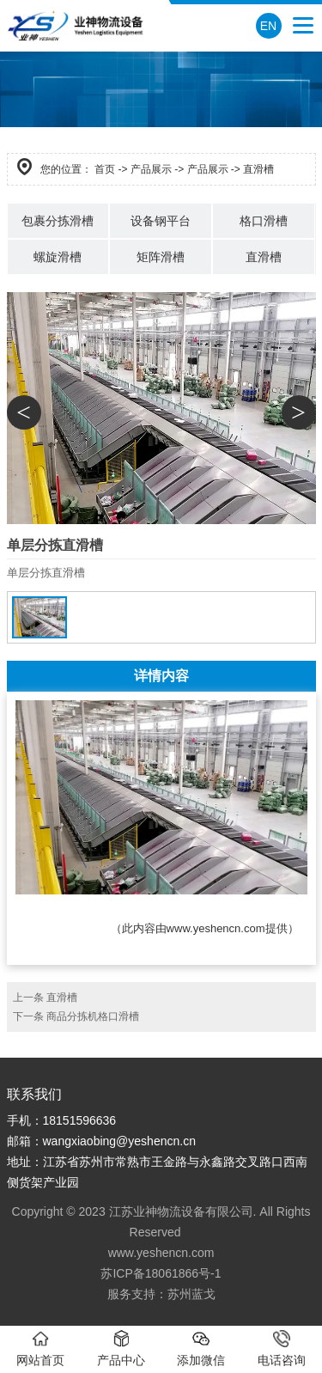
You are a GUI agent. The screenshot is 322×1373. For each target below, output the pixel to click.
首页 (104, 169)
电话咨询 (282, 1348)
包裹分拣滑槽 (57, 221)
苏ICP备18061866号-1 (160, 1273)
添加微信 (201, 1348)
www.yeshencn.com (216, 928)
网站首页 (40, 1348)
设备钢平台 (161, 221)
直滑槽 (264, 257)
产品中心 (121, 1348)
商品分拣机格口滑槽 (92, 1016)
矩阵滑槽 (161, 257)
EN (268, 26)
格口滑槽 (264, 221)
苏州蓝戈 (191, 1294)
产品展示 (151, 169)
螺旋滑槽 (57, 257)
